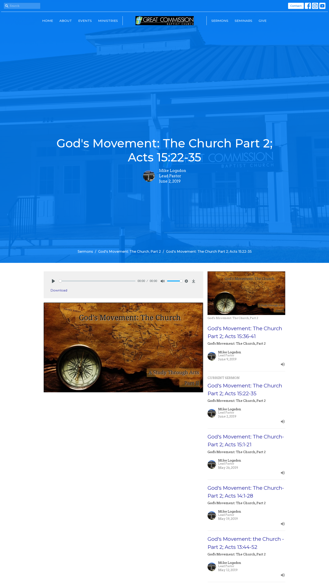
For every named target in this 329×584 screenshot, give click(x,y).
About (65, 21)
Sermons (219, 21)
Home (47, 21)
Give (262, 21)
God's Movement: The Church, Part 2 (129, 252)
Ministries (108, 21)
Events (85, 21)
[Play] (53, 281)
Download (58, 290)
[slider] (97, 281)
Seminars (243, 21)
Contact (296, 5)
